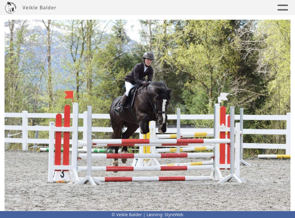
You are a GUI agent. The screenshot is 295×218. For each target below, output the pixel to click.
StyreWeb (173, 214)
